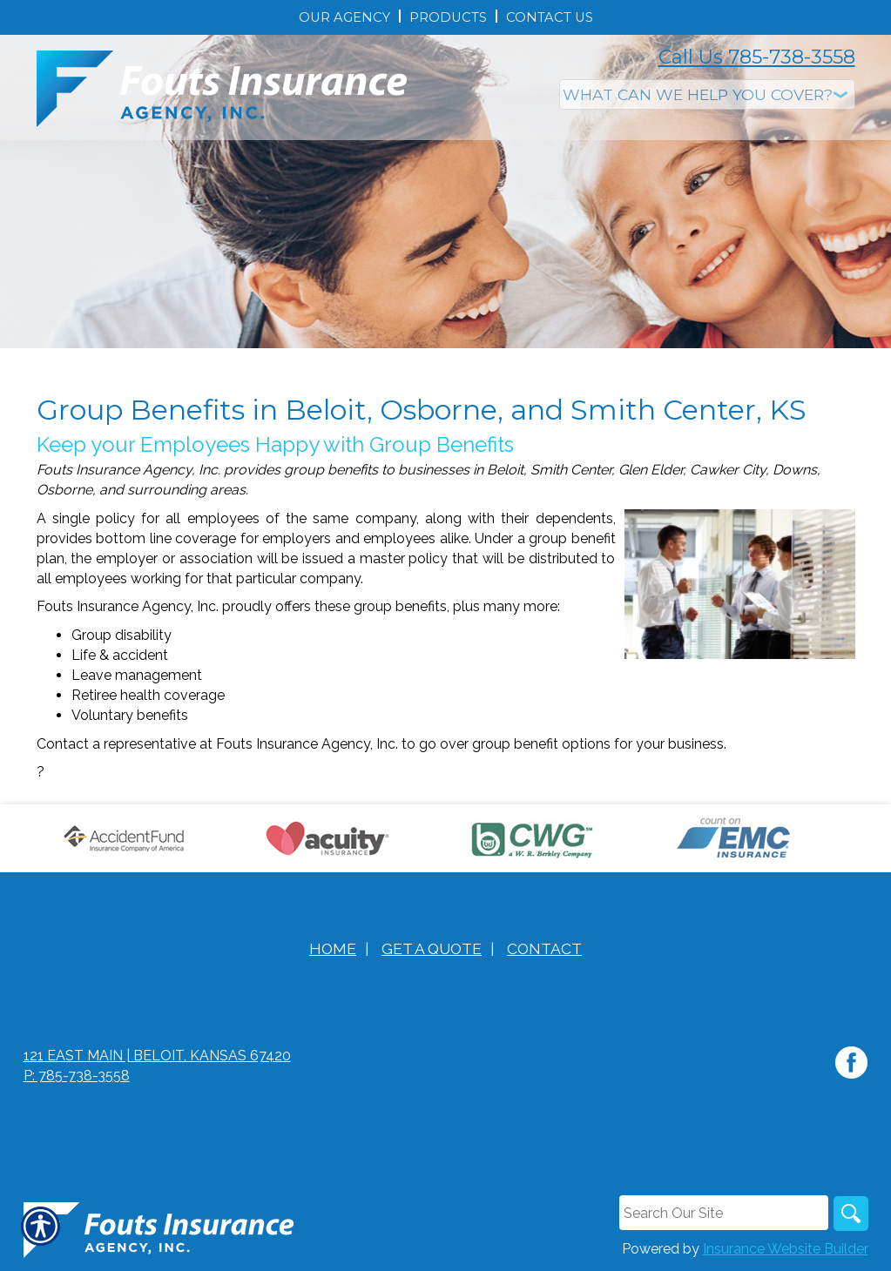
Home (332, 948)
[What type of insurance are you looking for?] (707, 94)
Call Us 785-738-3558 (756, 57)
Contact (544, 948)
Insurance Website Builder (785, 1249)
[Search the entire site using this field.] (723, 1212)
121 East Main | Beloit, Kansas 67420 (157, 1055)
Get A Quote (431, 948)
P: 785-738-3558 (77, 1075)
